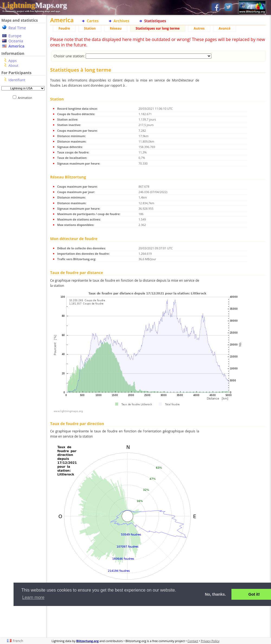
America (16, 46)
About (13, 65)
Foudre (64, 28)
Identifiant (16, 79)
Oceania (15, 40)
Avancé (225, 28)
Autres (199, 28)
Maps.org (34, 5)
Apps (12, 60)
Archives (121, 20)
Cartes (93, 20)
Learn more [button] (33, 597)
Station (90, 28)
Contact (193, 641)
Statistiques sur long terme (158, 28)
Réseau (115, 28)
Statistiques (155, 20)
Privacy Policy (210, 641)
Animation (26, 98)
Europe (14, 35)
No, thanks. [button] (215, 594)
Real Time (17, 27)
